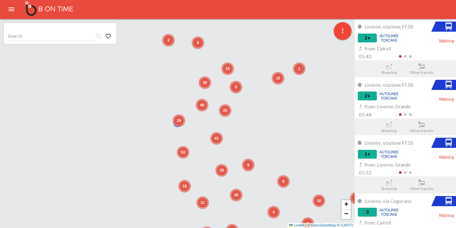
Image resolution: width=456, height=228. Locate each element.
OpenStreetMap (323, 225)
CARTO (347, 225)
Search (15, 36)
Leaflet (296, 225)
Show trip (389, 69)
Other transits (421, 69)
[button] (179, 120)
